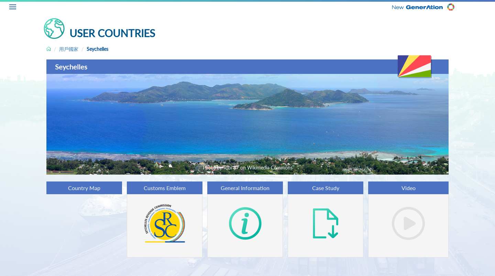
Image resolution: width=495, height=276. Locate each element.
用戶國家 (68, 49)
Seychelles (97, 49)
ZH (490, 6)
